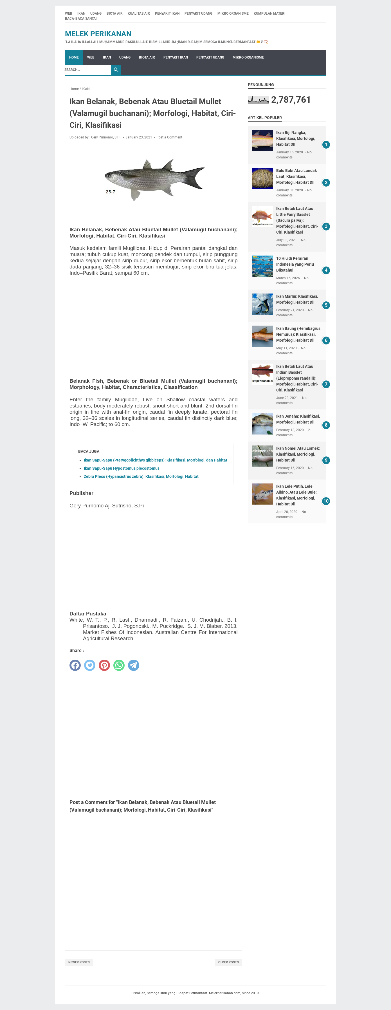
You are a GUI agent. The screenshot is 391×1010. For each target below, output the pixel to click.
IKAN (81, 13)
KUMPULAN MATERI (270, 13)
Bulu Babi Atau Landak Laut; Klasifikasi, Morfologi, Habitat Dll (296, 176)
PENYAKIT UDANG (198, 13)
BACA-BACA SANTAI (81, 19)
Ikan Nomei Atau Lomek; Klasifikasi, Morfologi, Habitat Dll (298, 454)
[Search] (86, 70)
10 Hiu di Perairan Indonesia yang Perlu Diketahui (295, 264)
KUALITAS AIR (139, 13)
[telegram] (133, 665)
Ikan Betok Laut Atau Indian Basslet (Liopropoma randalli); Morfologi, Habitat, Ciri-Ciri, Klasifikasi (297, 378)
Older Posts (228, 962)
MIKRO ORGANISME (233, 13)
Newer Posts (79, 962)
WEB (68, 13)
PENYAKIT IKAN (167, 13)
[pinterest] (104, 665)
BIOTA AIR (115, 13)
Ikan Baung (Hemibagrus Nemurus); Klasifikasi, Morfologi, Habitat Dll (298, 334)
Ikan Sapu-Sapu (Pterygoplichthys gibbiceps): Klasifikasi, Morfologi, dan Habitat (155, 460)
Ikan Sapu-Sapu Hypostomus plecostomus (121, 468)
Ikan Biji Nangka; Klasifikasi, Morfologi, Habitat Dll (295, 138)
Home (74, 57)
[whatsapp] (119, 665)
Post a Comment (169, 137)
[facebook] (75, 665)
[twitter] (89, 665)
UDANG (96, 13)
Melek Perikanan (98, 34)
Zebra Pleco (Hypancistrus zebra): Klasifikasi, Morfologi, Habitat (141, 476)
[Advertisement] (154, 320)
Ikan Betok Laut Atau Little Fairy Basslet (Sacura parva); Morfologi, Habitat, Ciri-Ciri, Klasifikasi (297, 220)
